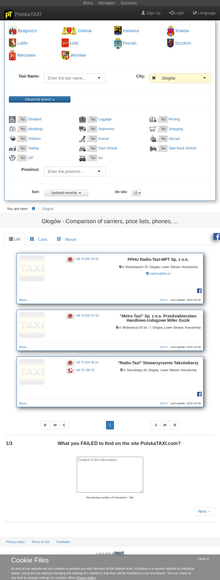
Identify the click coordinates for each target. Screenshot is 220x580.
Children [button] (34, 139)
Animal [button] (103, 139)
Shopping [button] (175, 129)
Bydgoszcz (27, 30)
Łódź (74, 43)
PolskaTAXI (23, 14)
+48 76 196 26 (84, 370)
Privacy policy (15, 542)
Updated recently (66, 193)
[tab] (38, 239)
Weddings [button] (35, 129)
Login (176, 13)
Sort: (36, 192)
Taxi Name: (29, 76)
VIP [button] (31, 158)
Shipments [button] (106, 129)
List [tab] (14, 239)
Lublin (22, 43)
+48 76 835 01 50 (87, 315)
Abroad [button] (173, 139)
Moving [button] (173, 119)
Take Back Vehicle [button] (182, 148)
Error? (164, 299)
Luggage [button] (104, 119)
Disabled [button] (34, 119)
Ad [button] (100, 158)
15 (137, 193)
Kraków (182, 30)
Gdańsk (85, 30)
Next (204, 511)
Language (204, 13)
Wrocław (78, 55)
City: (140, 76)
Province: (30, 169)
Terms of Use (41, 542)
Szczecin (183, 43)
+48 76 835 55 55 (87, 259)
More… (24, 300)
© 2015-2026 (110, 553)
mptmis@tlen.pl (160, 273)
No (23, 119)
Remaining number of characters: (107, 497)
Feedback (63, 542)
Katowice (131, 30)
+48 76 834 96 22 (87, 362)
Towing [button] (33, 148)
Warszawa (26, 55)
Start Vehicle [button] (107, 148)
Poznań (129, 43)
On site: (121, 192)
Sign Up (151, 13)
